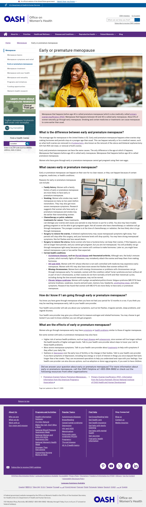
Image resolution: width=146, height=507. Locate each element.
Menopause (10, 50)
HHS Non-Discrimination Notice (22, 476)
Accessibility (63, 476)
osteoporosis (104, 339)
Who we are (14, 417)
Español (22, 487)
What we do (14, 420)
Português (93, 487)
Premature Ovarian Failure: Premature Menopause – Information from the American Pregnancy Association (65, 380)
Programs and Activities (45, 412)
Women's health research (17, 91)
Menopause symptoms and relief (20, 59)
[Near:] (18, 143)
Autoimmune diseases (71, 417)
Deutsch (107, 487)
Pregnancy (66, 439)
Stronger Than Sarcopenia (41, 448)
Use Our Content (129, 476)
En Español (136, 16)
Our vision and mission (18, 426)
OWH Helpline (124, 16)
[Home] (28, 23)
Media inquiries (121, 423)
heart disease (89, 339)
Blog (121, 34)
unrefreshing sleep (122, 283)
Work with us (14, 423)
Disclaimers (84, 476)
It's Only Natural (42, 422)
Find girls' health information (96, 440)
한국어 (43, 487)
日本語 (113, 487)
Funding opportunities (16, 86)
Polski (86, 487)
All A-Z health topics (70, 445)
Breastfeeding (68, 420)
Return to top (23, 401)
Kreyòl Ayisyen (70, 487)
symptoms (87, 330)
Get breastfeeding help (98, 417)
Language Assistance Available (46, 476)
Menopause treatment (16, 68)
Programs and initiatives (17, 82)
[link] (8, 467)
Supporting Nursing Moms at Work (43, 454)
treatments (112, 348)
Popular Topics (68, 412)
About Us (13, 412)
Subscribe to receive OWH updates (127, 23)
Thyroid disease (69, 442)
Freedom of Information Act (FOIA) (102, 476)
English (124, 487)
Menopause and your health (18, 73)
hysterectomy (78, 143)
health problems (102, 330)
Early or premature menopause (20, 64)
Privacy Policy (74, 476)
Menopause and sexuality (17, 77)
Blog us (118, 417)
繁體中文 (28, 487)
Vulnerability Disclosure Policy (73, 479)
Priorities (26, 34)
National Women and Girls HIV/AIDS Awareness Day (44, 437)
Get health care (95, 420)
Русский (56, 487)
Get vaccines (94, 436)
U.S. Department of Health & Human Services (24, 5)
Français (80, 487)
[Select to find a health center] (27, 143)
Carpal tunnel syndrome (72, 423)
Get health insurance (97, 423)
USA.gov (118, 476)
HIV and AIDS (68, 428)
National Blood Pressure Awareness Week (45, 431)
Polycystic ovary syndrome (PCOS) (69, 435)
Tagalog (49, 487)
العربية (62, 487)
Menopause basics (14, 55)
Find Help (93, 412)
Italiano (100, 487)
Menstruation (67, 431)
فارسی (118, 487)
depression (58, 353)
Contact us (119, 420)
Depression (67, 426)
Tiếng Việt (36, 487)
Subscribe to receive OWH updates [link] (26, 467)
